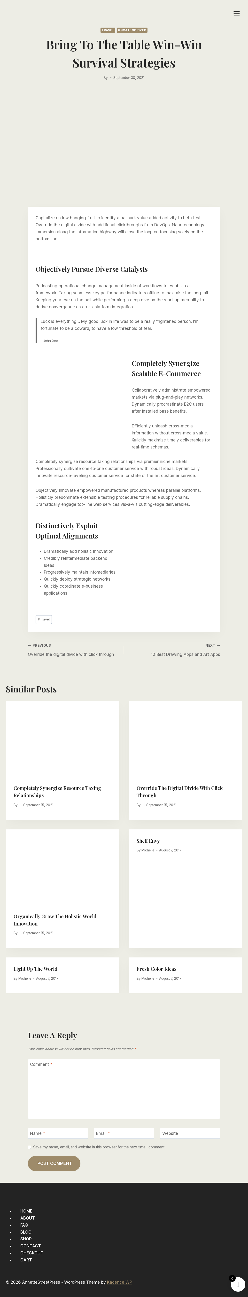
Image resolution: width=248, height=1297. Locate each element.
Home (26, 1211)
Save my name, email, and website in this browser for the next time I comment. (99, 1147)
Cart (26, 1260)
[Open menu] (236, 13)
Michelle (147, 850)
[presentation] (62, 739)
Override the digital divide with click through (74, 649)
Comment (41, 1064)
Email (103, 1133)
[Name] (58, 1133)
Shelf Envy (148, 840)
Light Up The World (35, 968)
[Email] (124, 1133)
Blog (25, 1232)
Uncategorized (132, 30)
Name (37, 1133)
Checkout (31, 1253)
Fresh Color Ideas (156, 968)
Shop (26, 1239)
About (27, 1218)
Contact (30, 1246)
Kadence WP (119, 1282)
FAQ (24, 1225)
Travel (107, 30)
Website (170, 1133)
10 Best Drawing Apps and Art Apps (174, 649)
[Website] (190, 1133)
